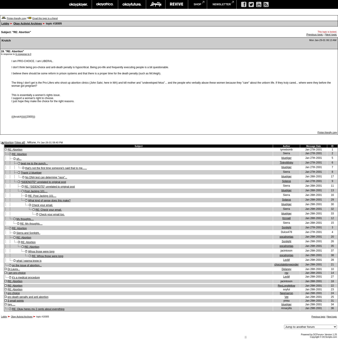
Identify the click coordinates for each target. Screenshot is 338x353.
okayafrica (105, 4)
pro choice (13, 293)
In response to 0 (23, 54)
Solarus (286, 181)
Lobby (5, 23)
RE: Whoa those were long (47, 256)
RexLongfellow (286, 285)
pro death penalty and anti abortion (27, 297)
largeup (155, 4)
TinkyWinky (286, 162)
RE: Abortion (14, 149)
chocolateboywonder (286, 264)
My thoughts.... (25, 219)
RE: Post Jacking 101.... (42, 195)
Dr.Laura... (13, 269)
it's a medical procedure (26, 277)
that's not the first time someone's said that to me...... (56, 168)
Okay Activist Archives (27, 23)
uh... (18, 158)
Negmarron (286, 293)
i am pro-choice (16, 272)
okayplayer (78, 4)
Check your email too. (52, 214)
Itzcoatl (286, 218)
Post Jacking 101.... (36, 191)
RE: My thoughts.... (31, 223)
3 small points (15, 300)
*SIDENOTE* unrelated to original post (43, 182)
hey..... (11, 304)
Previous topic (314, 34)
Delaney (286, 269)
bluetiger (286, 158)
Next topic (331, 34)
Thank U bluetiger (31, 172)
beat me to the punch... (34, 163)
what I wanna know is (28, 260)
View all (19, 142)
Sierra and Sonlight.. (28, 233)
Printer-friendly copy (16, 18)
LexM (286, 259)
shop (197, 4)
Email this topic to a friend (45, 18)
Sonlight (286, 227)
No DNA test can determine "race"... (46, 177)
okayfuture (132, 4)
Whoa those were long (41, 251)
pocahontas (286, 236)
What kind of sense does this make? (49, 200)
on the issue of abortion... (27, 265)
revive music (177, 4)
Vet (286, 297)
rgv (286, 272)
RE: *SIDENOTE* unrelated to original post (49, 186)
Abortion (9, 142)
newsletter (222, 4)
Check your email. (42, 205)
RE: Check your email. (48, 209)
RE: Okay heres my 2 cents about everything (38, 309)
